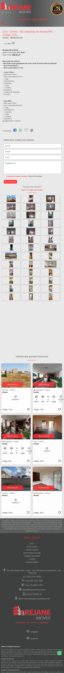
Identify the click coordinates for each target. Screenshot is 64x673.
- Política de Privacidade (34, 176)
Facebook (32, 638)
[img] (14, 130)
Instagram (32, 631)
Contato (32, 559)
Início (32, 543)
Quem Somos (32, 546)
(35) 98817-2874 (36, 585)
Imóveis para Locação (32, 553)
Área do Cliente (32, 562)
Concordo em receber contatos (17, 176)
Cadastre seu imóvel (32, 556)
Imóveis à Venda (32, 549)
